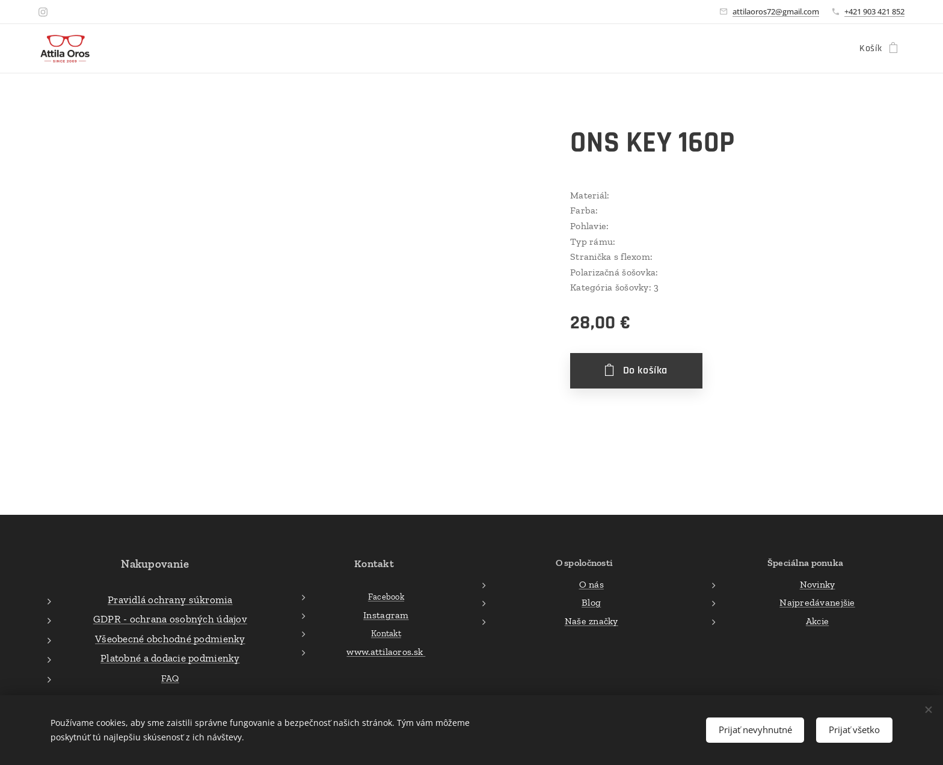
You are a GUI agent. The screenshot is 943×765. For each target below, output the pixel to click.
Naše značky (591, 620)
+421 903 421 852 (874, 11)
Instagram (385, 614)
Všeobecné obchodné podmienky (170, 638)
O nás (591, 583)
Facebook (386, 596)
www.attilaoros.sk (385, 651)
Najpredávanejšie (817, 602)
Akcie (817, 620)
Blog (591, 602)
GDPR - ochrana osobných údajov (170, 619)
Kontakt (386, 633)
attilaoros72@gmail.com (776, 11)
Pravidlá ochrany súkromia (170, 599)
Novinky (817, 583)
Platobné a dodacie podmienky (170, 658)
